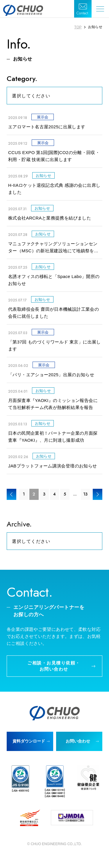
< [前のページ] (11, 494)
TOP (78, 27)
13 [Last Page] (85, 494)
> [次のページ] (97, 494)
